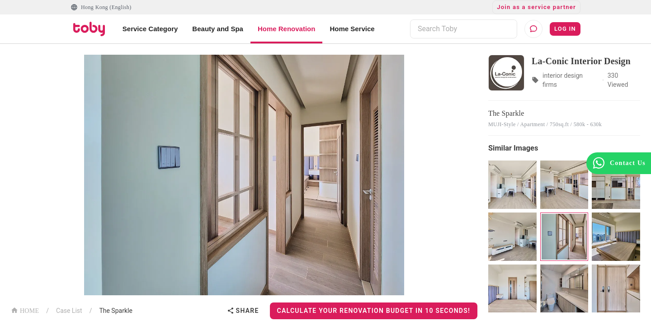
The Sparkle (115, 310)
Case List (69, 310)
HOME (25, 310)
